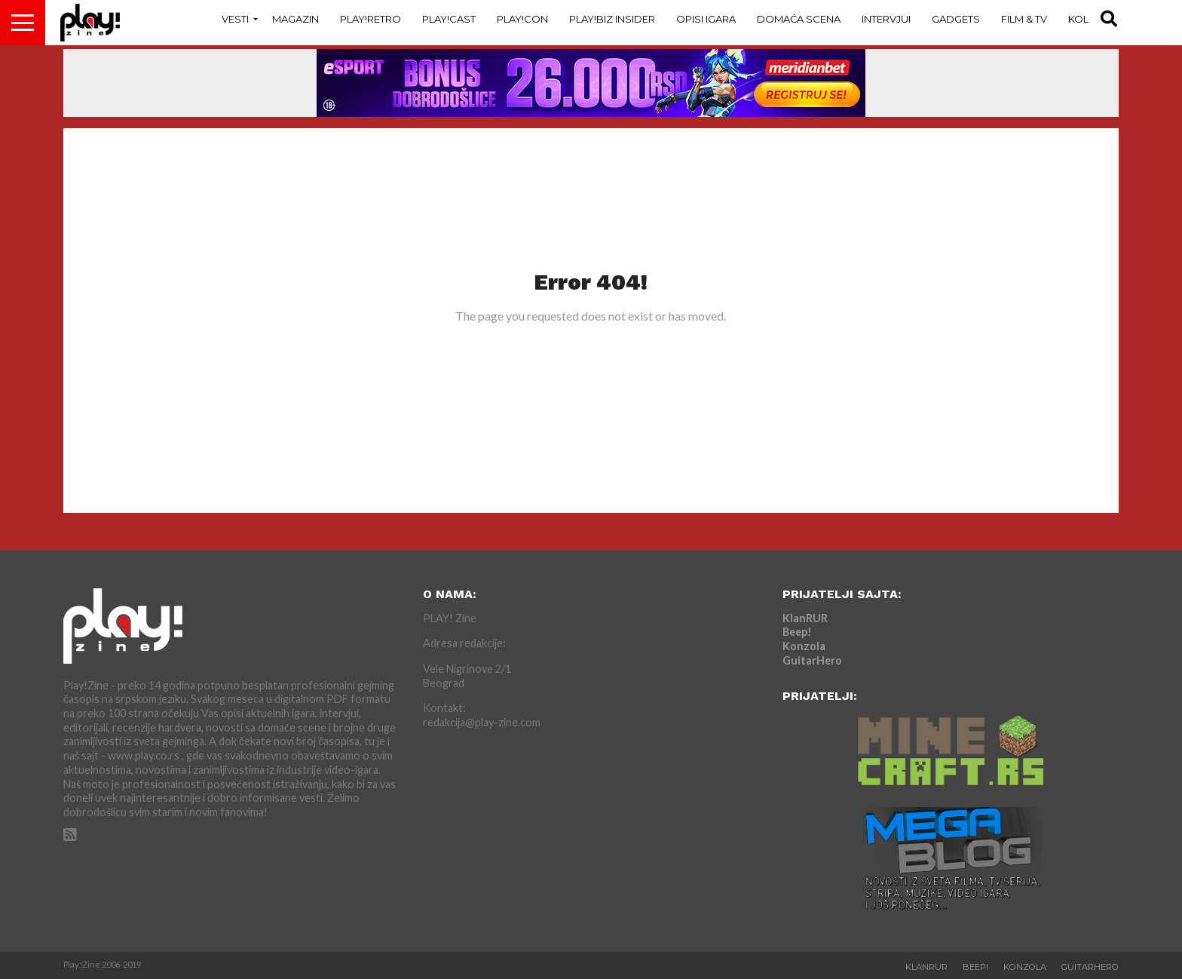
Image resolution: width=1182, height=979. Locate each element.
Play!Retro (370, 19)
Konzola (803, 646)
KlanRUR (805, 618)
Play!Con (522, 19)
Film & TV (1024, 19)
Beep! (797, 631)
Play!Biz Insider (612, 19)
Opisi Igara (706, 19)
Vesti (235, 19)
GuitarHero (812, 660)
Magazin (295, 19)
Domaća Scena (799, 19)
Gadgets (956, 19)
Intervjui (886, 19)
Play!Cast (449, 19)
